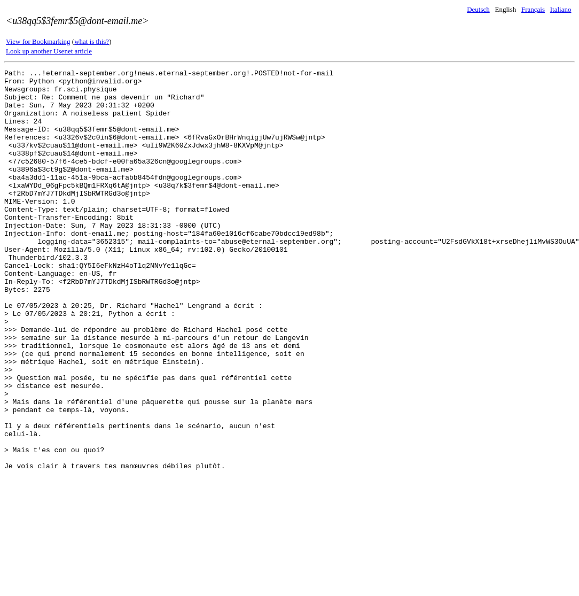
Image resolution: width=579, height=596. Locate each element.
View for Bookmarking (38, 41)
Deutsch (478, 9)
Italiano (561, 9)
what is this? (91, 41)
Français (533, 9)
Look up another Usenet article (49, 51)
